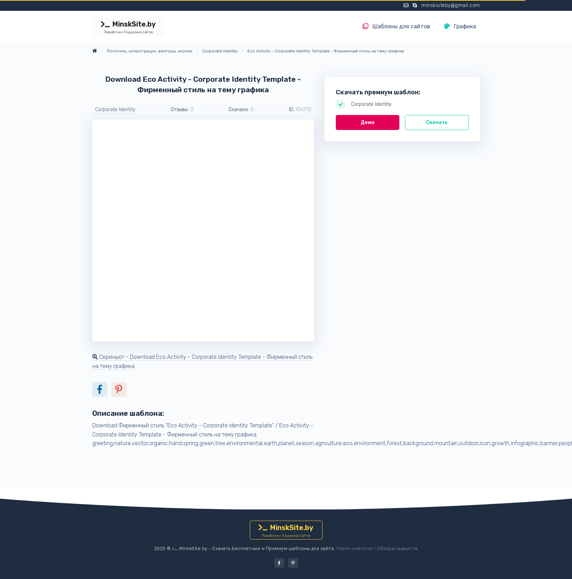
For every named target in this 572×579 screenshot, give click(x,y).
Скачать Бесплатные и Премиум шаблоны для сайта (273, 548)
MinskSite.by (128, 27)
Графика (460, 26)
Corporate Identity (115, 110)
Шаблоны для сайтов (396, 26)
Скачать (437, 122)
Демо (368, 122)
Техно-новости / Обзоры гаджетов (377, 548)
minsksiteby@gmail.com (450, 5)
